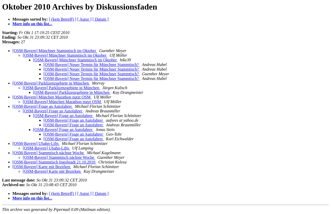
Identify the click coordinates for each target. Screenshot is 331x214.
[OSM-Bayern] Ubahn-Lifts (36, 143)
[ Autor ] (84, 19)
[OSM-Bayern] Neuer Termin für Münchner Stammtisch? (91, 64)
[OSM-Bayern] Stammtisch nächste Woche (48, 153)
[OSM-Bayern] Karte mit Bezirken (41, 166)
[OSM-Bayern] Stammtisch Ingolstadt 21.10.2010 (54, 162)
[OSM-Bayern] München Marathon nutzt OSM (52, 97)
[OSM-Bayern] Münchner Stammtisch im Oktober (54, 50)
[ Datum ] (101, 19)
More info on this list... (32, 24)
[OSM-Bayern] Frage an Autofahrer (42, 106)
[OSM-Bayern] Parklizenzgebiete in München (51, 83)
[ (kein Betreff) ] (62, 19)
